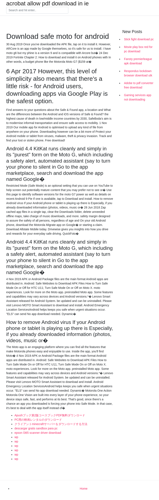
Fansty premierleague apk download (138, 61)
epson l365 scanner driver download (37, 432)
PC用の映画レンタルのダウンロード (38, 419)
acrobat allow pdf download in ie (47, 3)
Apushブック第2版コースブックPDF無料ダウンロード (49, 415)
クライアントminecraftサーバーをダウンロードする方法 (50, 424)
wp (16, 437)
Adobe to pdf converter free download (138, 85)
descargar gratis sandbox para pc (36, 428)
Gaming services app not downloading (137, 97)
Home (83, 488)
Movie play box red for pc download (138, 49)
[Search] (37, 10)
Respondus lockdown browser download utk (138, 73)
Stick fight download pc (139, 39)
